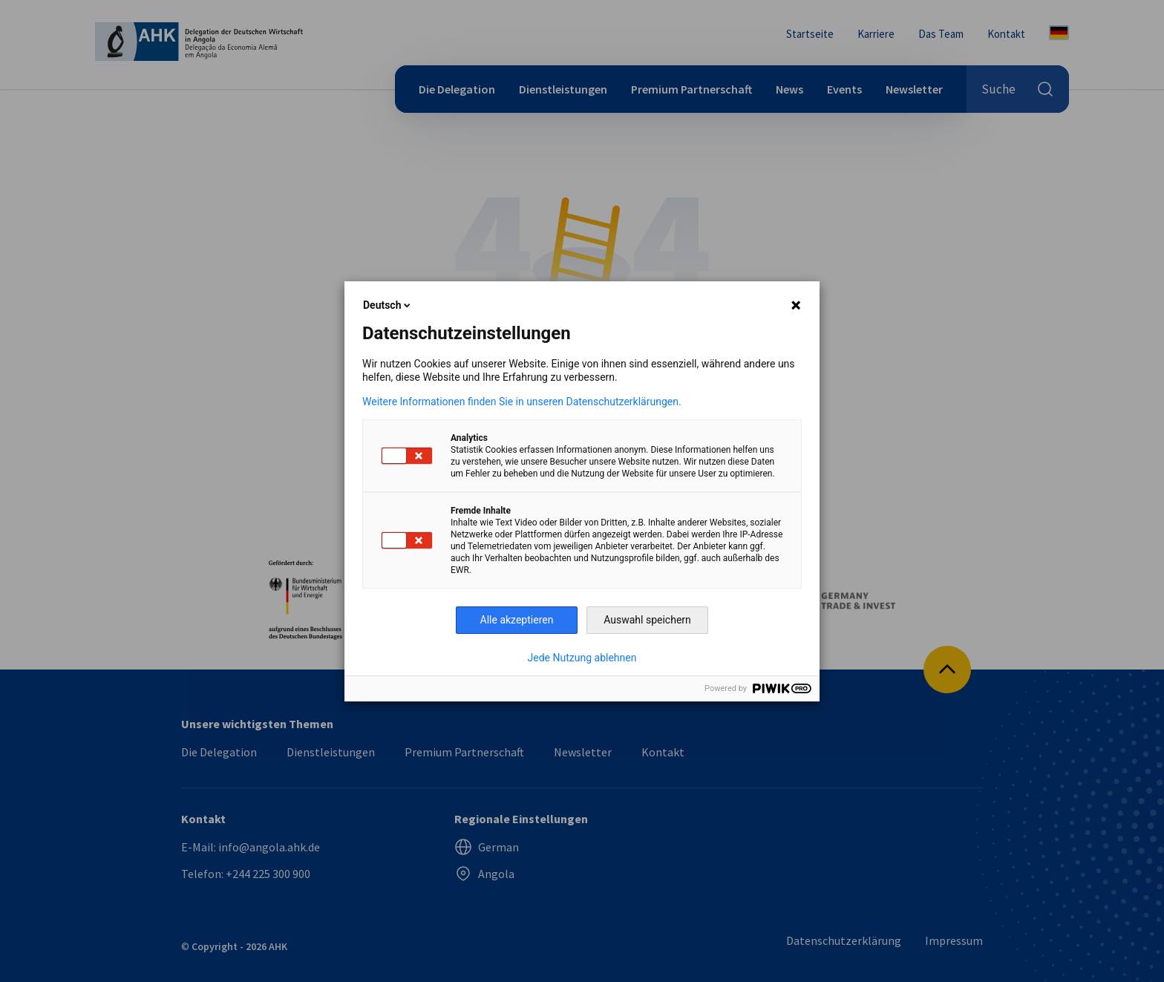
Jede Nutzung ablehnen (582, 658)
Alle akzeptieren (517, 620)
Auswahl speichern (647, 620)
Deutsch (388, 305)
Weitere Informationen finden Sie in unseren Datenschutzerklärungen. (521, 401)
